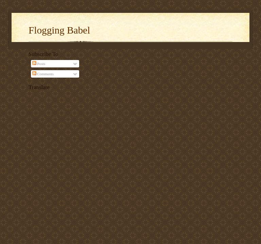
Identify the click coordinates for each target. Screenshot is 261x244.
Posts (38, 64)
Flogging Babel (59, 30)
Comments (43, 74)
